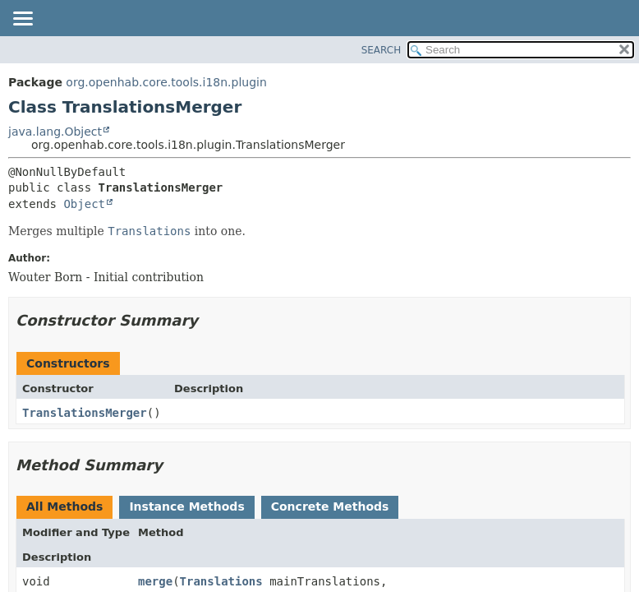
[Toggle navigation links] (22, 19)
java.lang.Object (55, 131)
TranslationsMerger (84, 412)
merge (155, 581)
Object (84, 203)
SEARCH (381, 50)
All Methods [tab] (64, 506)
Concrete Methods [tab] (330, 506)
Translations (221, 581)
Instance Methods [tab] (186, 506)
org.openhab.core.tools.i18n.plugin (166, 82)
